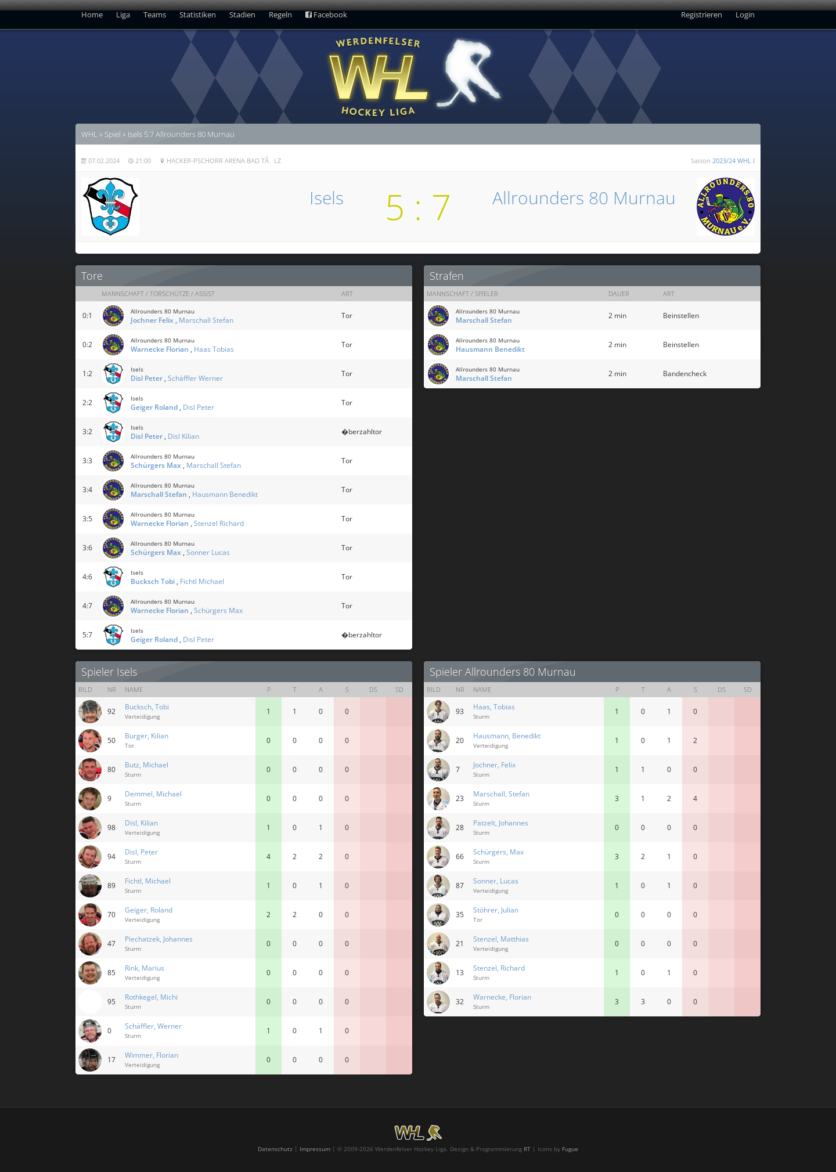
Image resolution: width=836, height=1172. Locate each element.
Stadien (242, 14)
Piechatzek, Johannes (159, 939)
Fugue (570, 1149)
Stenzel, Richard (499, 968)
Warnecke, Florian (502, 997)
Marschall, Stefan (501, 794)
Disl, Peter (141, 852)
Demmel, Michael (153, 794)
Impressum (315, 1149)
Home (92, 14)
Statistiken (197, 14)
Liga (123, 14)
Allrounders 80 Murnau (584, 198)
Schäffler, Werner (153, 1026)
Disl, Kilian (141, 823)
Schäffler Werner (195, 378)
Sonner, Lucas (495, 881)
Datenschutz (275, 1149)
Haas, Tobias (494, 707)
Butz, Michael (146, 765)
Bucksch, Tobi (147, 707)
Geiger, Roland (148, 910)
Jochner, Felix (494, 765)
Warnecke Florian (160, 349)
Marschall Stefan (206, 320)
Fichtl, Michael (148, 881)
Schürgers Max (156, 465)
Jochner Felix (152, 320)
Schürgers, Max (498, 852)
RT (527, 1149)
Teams (154, 14)
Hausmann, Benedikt (506, 736)
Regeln (280, 14)
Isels (326, 198)
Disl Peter (147, 378)
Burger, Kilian (146, 736)
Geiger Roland (154, 407)
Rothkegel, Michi (151, 997)
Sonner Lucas (208, 552)
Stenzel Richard (219, 523)
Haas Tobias (214, 349)
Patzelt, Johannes (500, 823)
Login (745, 14)
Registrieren (701, 14)
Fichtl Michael (202, 581)
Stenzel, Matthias (501, 939)
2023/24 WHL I (733, 160)
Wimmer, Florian (151, 1055)
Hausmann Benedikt (225, 494)
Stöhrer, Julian (495, 910)
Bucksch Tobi (153, 581)
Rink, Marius (144, 968)
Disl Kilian (183, 436)
